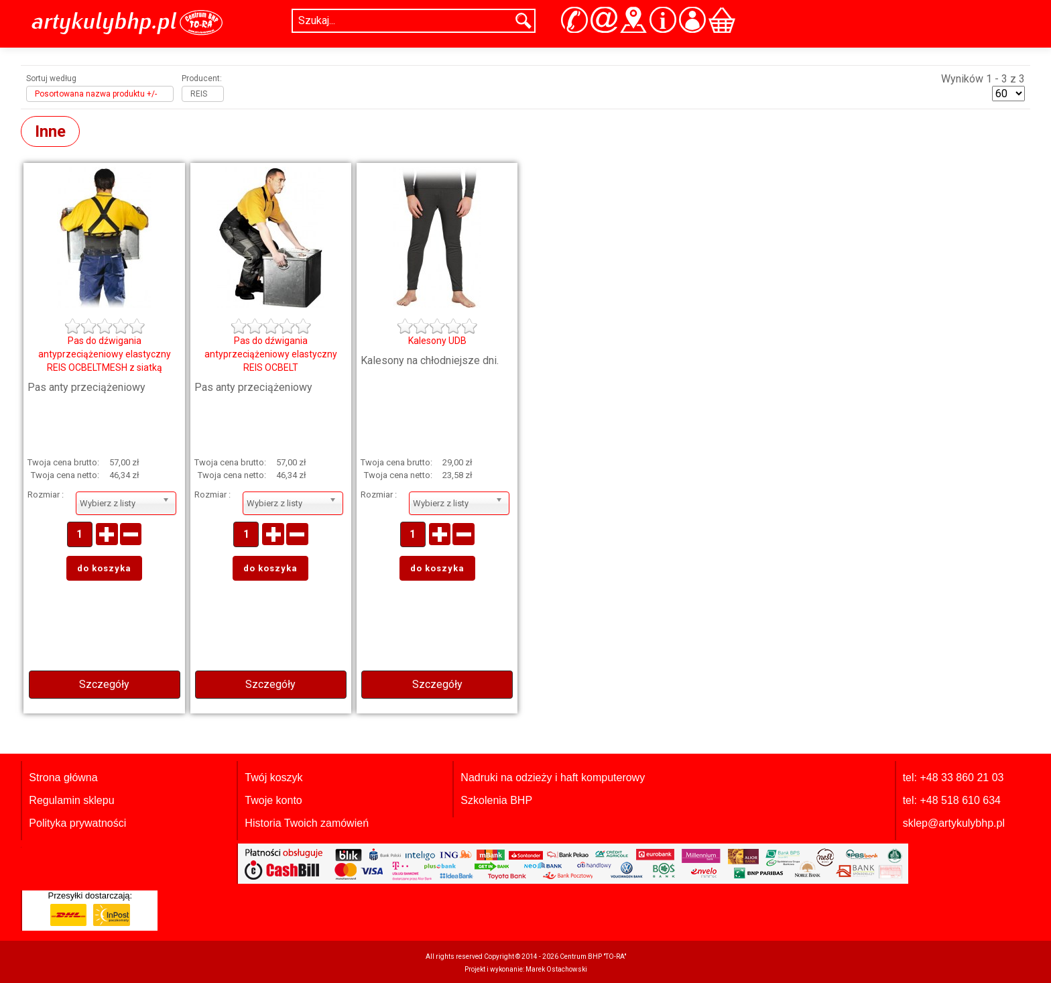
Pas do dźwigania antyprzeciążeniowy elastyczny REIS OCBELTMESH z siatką (104, 354)
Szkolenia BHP (496, 800)
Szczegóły (104, 684)
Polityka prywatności (77, 823)
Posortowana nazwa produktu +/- (96, 94)
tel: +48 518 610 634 (952, 800)
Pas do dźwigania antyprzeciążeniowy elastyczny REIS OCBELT (270, 354)
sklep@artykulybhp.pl (954, 823)
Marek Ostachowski (556, 969)
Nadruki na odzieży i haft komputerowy (552, 777)
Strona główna (63, 777)
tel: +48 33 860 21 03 (953, 777)
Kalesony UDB (437, 340)
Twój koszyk (273, 777)
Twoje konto (273, 800)
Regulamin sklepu (71, 800)
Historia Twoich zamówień (307, 823)
